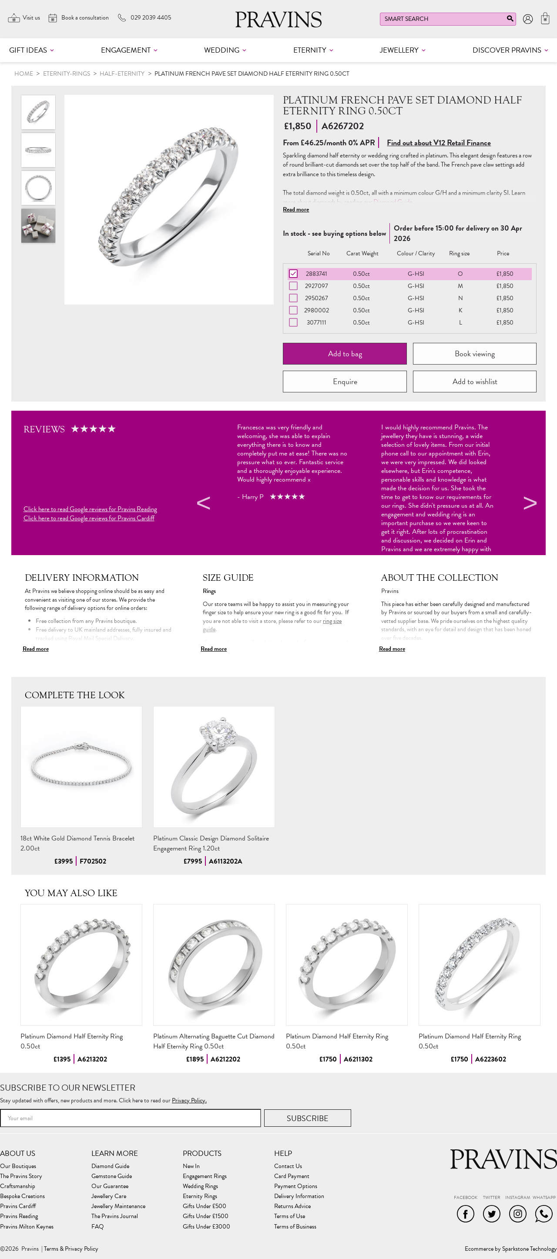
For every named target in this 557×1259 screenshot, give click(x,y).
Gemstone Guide (111, 1176)
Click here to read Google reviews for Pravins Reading (90, 509)
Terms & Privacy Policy (71, 1249)
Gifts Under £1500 (205, 1216)
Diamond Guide (393, 202)
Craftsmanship (17, 1186)
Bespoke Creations (22, 1196)
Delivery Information (299, 1196)
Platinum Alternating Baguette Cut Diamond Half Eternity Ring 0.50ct (214, 1041)
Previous (202, 504)
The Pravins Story (21, 1176)
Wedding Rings (200, 1186)
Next (529, 504)
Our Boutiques (18, 1166)
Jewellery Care (108, 1196)
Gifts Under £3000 (206, 1226)
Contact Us (288, 1166)
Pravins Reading (19, 1216)
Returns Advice (292, 1206)
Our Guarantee (109, 1186)
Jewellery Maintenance (118, 1206)
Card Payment (291, 1176)
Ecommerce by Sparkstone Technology (511, 1249)
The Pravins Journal (114, 1216)
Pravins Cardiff (18, 1206)
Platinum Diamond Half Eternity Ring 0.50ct (71, 1041)
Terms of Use (289, 1216)
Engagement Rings (205, 1176)
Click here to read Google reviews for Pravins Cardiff (88, 518)
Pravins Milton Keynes (27, 1226)
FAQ (97, 1226)
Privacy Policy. (189, 1100)
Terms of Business (295, 1226)
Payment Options (295, 1186)
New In (191, 1166)
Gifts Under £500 (204, 1206)
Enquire (345, 381)
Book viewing (475, 353)
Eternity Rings (200, 1196)
